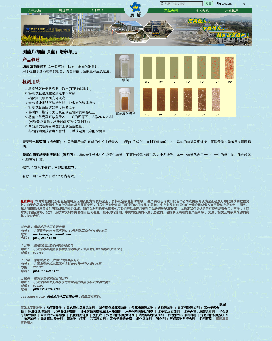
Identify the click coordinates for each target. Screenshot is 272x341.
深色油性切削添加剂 (214, 315)
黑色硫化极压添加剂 (81, 307)
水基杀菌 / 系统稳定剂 (199, 311)
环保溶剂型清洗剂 (182, 318)
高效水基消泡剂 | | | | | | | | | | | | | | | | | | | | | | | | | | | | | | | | (124, 315)
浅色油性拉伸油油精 (182, 315)
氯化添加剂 (144, 318)
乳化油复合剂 (79, 315)
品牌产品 (96, 10)
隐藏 (222, 305)
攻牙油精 (30, 318)
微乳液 (97, 315)
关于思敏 (34, 10)
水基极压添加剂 (169, 311)
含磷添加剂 (165, 307)
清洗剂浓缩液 (76, 318)
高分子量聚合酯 (121, 318)
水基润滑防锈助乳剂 (139, 311)
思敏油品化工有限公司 (62, 296)
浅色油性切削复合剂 (120, 315)
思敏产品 (65, 10)
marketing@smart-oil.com (52, 234)
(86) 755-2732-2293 (46, 289)
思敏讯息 (232, 10)
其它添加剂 (97, 318)
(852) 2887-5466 (44, 238)
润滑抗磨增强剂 (39, 311)
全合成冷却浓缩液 (52, 315)
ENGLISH (228, 3)
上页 (242, 4)
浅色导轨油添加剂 (151, 315)
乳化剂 (161, 318)
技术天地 (202, 10)
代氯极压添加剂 (142, 307)
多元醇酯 (205, 318)
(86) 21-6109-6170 (46, 271)
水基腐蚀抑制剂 (65, 311)
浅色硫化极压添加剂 (113, 307)
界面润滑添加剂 (188, 307)
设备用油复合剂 (51, 318)
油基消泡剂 (54, 307)
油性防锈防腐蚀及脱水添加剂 (100, 311)
